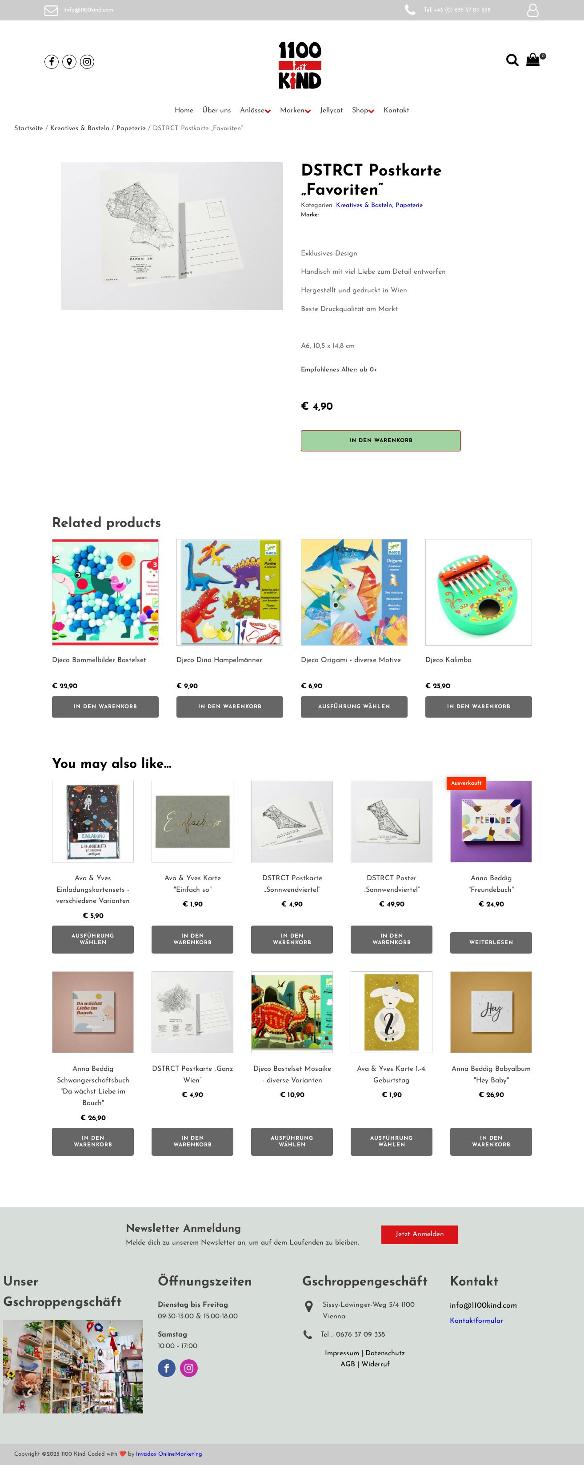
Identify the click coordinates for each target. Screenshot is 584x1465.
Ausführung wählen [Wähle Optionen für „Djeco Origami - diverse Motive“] (354, 707)
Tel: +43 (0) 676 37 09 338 (457, 10)
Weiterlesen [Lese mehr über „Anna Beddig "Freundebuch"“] (491, 943)
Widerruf (375, 1364)
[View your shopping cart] (533, 62)
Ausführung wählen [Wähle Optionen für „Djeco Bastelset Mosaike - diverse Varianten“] (292, 1141)
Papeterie (131, 128)
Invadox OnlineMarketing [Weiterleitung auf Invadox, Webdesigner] (169, 1454)
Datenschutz (385, 1353)
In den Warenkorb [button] (105, 707)
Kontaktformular (476, 1321)
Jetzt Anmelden (420, 1234)
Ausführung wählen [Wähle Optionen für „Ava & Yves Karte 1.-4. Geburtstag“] (391, 1141)
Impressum (342, 1353)
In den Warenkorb (381, 440)
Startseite (28, 128)
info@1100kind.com (89, 10)
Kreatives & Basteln (79, 128)
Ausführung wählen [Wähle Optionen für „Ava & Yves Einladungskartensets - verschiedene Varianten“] (93, 939)
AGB (347, 1364)
